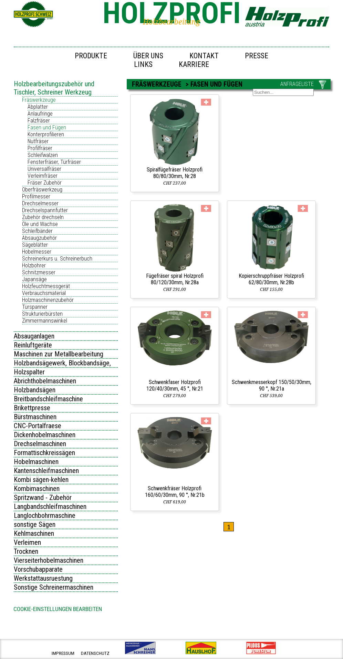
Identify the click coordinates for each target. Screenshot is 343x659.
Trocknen (26, 551)
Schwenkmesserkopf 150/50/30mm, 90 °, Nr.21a (271, 385)
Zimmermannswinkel (44, 320)
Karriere (194, 64)
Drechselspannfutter (45, 210)
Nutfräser (38, 141)
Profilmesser (36, 196)
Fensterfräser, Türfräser (54, 162)
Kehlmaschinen (34, 533)
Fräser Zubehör (45, 182)
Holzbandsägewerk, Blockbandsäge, (62, 363)
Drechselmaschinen (40, 444)
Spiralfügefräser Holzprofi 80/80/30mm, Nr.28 (174, 172)
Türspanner (35, 307)
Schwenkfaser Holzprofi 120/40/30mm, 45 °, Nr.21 (174, 385)
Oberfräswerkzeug (42, 189)
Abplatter (38, 107)
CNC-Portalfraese (37, 426)
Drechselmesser (40, 203)
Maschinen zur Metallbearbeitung (58, 354)
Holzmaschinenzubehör (48, 300)
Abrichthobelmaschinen (45, 381)
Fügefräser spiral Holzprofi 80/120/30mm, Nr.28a (175, 279)
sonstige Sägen (34, 524)
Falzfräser (39, 120)
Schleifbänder (37, 231)
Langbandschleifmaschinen (50, 506)
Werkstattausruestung (43, 578)
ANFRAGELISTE (297, 84)
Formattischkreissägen (44, 453)
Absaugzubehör (39, 238)
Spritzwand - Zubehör (43, 497)
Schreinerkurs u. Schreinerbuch (57, 258)
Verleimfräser (43, 176)
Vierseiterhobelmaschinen (48, 560)
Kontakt (204, 55)
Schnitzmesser (38, 272)
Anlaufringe (40, 113)
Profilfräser (40, 148)
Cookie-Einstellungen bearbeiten (57, 609)
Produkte (91, 55)
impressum (63, 653)
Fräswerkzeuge (39, 100)
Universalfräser (44, 169)
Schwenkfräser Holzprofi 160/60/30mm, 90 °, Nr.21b (175, 491)
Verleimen (27, 542)
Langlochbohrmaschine (44, 515)
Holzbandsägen (34, 390)
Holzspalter (29, 372)
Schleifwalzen (43, 155)
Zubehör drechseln (43, 217)
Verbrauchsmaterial (44, 293)
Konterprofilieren (46, 134)
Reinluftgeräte (33, 345)
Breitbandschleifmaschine (48, 399)
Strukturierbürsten (42, 314)
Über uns (148, 55)
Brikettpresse (32, 408)
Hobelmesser (36, 251)
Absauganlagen (34, 336)
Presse (256, 55)
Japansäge (34, 279)
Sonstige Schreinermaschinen (53, 587)
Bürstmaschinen (35, 417)
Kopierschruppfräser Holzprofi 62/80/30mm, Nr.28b (271, 279)
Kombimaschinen (37, 488)
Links (143, 64)
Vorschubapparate (38, 569)
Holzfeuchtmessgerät (46, 286)
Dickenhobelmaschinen (44, 435)
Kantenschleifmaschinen (46, 470)
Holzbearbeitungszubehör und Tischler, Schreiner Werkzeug (54, 88)
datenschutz (95, 653)
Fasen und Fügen (47, 127)
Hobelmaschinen (36, 462)
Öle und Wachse (40, 224)
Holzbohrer (34, 265)
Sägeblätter (35, 245)
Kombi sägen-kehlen (41, 479)
